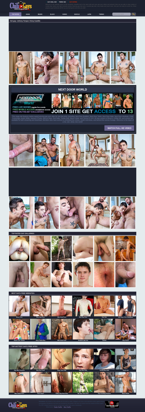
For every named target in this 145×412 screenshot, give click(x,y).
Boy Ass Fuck (40, 360)
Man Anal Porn (61, 307)
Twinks (104, 330)
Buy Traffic (67, 407)
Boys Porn (19, 307)
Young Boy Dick (104, 360)
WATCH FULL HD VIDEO (119, 128)
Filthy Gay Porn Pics (61, 383)
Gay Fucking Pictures (104, 383)
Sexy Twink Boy (40, 330)
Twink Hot (125, 360)
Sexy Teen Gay (61, 360)
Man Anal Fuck (61, 330)
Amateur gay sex (83, 330)
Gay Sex (104, 307)
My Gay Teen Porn (83, 383)
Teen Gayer (40, 383)
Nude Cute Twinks (19, 330)
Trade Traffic (58, 407)
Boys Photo (125, 383)
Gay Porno (125, 330)
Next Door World (72, 89)
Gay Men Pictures (19, 360)
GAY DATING (73, 2)
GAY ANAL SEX (52, 2)
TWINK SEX (62, 2)
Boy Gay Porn (40, 307)
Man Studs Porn (19, 383)
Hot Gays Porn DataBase (125, 307)
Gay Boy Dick (83, 360)
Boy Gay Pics (83, 307)
